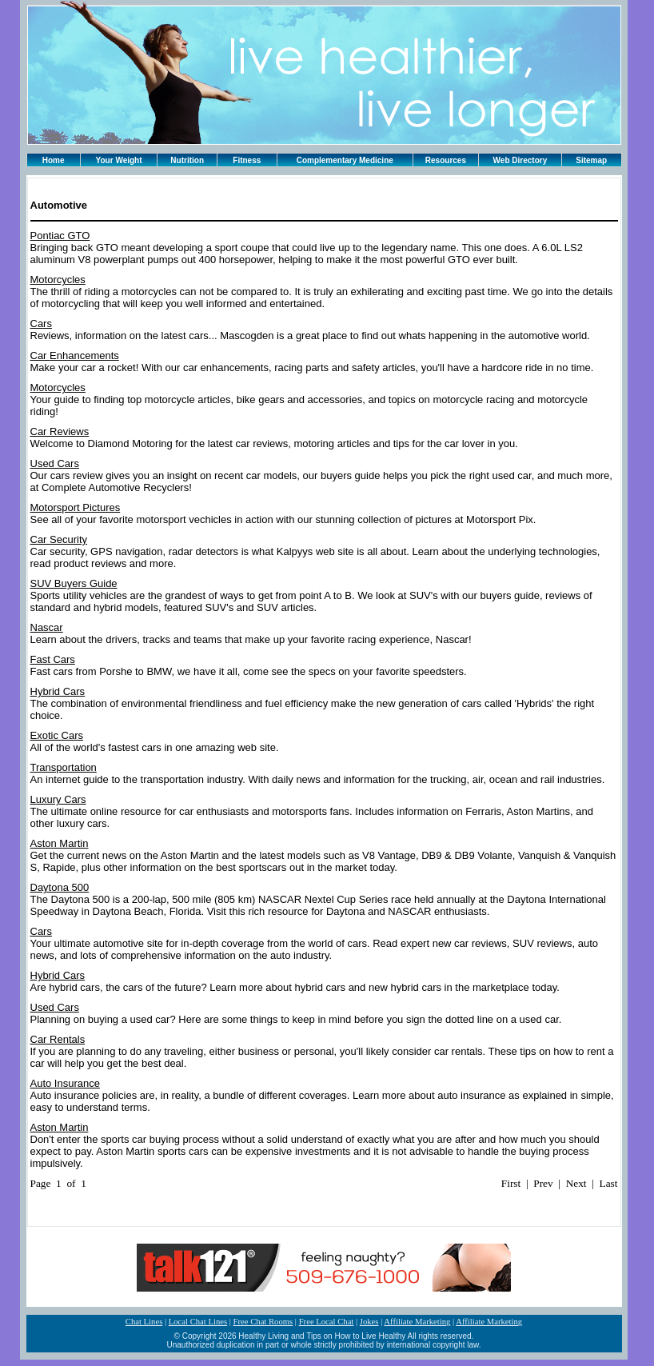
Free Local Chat (326, 1321)
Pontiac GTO (60, 236)
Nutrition (187, 160)
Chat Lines (144, 1321)
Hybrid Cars (58, 691)
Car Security (59, 539)
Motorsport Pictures (75, 507)
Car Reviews (60, 431)
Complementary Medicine (345, 160)
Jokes (369, 1321)
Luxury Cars (58, 799)
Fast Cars (52, 659)
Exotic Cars (56, 735)
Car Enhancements (74, 355)
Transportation (63, 767)
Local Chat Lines (198, 1321)
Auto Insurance (65, 1083)
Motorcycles (58, 280)
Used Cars (54, 463)
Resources (445, 160)
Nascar (46, 627)
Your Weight (119, 160)
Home (53, 160)
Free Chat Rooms (263, 1321)
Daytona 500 (60, 887)
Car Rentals (58, 1039)
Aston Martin (59, 843)
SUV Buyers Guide (74, 583)
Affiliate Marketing (417, 1321)
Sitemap (591, 160)
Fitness (247, 160)
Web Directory (520, 160)
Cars (41, 324)
